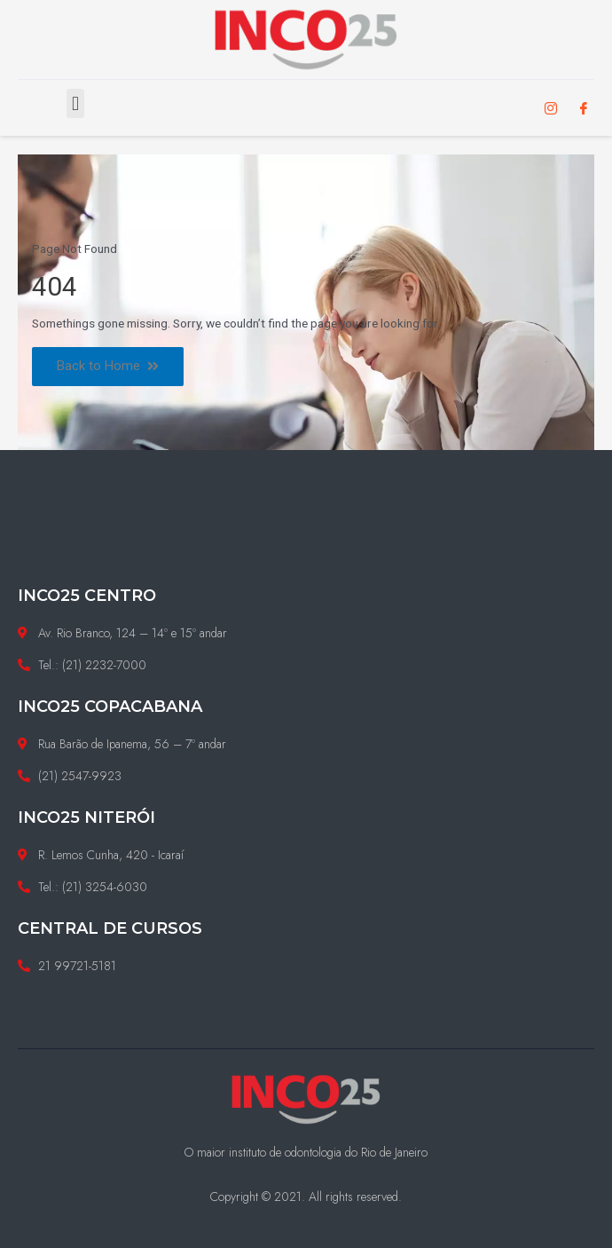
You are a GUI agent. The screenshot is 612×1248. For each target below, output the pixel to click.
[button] (75, 103)
